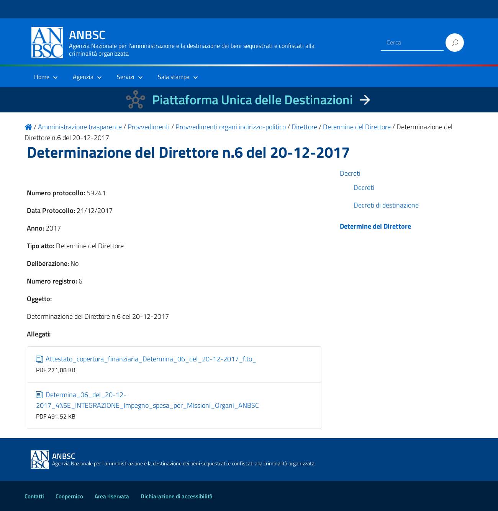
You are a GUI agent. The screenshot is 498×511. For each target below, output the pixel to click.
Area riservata (112, 496)
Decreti (350, 173)
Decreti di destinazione (386, 205)
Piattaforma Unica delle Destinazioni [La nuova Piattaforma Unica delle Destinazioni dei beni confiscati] (252, 99)
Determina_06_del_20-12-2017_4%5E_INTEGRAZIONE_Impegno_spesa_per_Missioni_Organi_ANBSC (147, 399)
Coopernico (69, 496)
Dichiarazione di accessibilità (177, 496)
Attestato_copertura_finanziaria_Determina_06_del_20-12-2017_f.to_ (146, 359)
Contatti (34, 496)
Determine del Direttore (375, 226)
